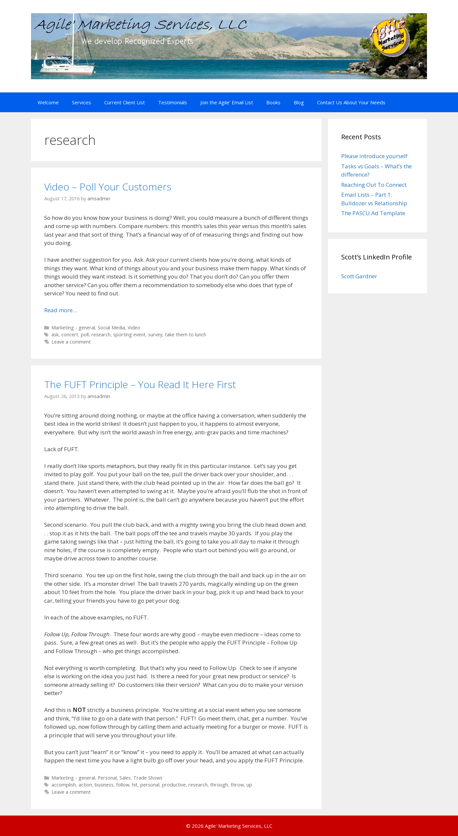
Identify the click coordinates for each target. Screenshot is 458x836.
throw (237, 785)
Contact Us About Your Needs (351, 102)
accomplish (63, 785)
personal (149, 785)
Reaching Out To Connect (374, 184)
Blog (299, 102)
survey (155, 334)
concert (69, 334)
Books (273, 102)
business (104, 785)
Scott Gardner (359, 276)
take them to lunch (185, 334)
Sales (125, 778)
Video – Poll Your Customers (107, 186)
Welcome (48, 102)
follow (122, 785)
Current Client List (124, 102)
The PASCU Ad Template (373, 213)
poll (85, 334)
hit (135, 785)
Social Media (111, 327)
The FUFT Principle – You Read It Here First (140, 384)
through (219, 785)
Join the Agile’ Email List (226, 102)
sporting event (129, 334)
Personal (107, 778)
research (101, 334)
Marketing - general (73, 327)
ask (55, 334)
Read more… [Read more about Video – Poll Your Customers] (60, 310)
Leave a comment (71, 342)
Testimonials (172, 102)
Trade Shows (147, 778)
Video (134, 327)
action (85, 785)
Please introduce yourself (374, 156)
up (249, 785)
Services (81, 102)
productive (174, 785)
